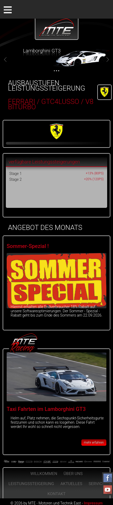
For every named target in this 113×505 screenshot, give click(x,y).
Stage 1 (15, 173)
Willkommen (43, 473)
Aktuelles (71, 483)
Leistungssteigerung (31, 483)
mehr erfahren (94, 442)
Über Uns (73, 473)
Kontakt (56, 493)
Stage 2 (15, 179)
